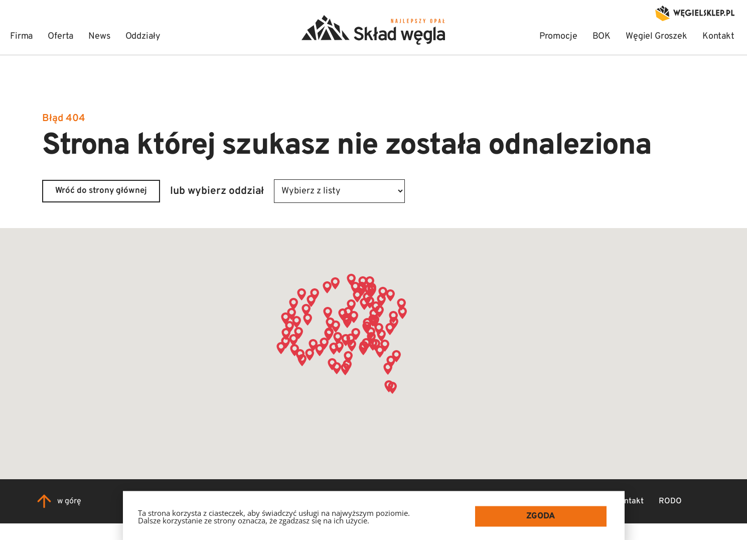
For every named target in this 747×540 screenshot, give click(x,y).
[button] (293, 340)
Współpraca (496, 501)
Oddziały (583, 501)
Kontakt (629, 501)
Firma (449, 501)
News (542, 501)
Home (412, 501)
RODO (670, 501)
